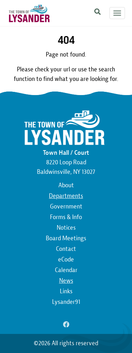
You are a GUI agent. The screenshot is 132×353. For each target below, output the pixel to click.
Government (66, 206)
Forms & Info (66, 217)
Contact (66, 249)
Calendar (66, 270)
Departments (66, 196)
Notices (66, 228)
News (66, 281)
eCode (66, 259)
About (66, 185)
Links (66, 291)
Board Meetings (66, 238)
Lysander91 (66, 302)
